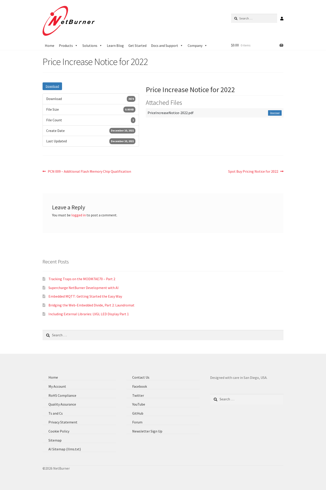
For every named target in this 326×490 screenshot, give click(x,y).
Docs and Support (167, 45)
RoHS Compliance (62, 395)
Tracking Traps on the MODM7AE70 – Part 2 (81, 279)
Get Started (137, 45)
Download (52, 86)
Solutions (92, 45)
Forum (137, 422)
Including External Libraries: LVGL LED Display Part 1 (88, 314)
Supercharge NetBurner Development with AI (83, 287)
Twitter (138, 395)
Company (197, 45)
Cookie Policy (58, 431)
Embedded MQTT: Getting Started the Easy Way (85, 296)
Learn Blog (115, 45)
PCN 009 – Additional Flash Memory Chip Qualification (89, 171)
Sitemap (55, 440)
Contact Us (140, 377)
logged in (78, 215)
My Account (57, 386)
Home (49, 45)
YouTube (138, 404)
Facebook (139, 386)
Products (68, 45)
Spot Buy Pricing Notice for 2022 (253, 171)
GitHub (137, 413)
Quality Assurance (62, 404)
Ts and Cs (55, 413)
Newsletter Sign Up (147, 431)
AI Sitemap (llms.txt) (64, 449)
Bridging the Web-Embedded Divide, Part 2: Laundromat (91, 305)
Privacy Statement (62, 422)
